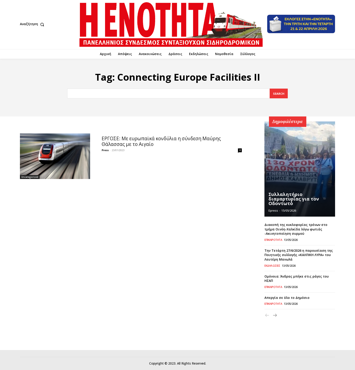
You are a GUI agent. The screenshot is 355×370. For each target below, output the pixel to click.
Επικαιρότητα (273, 240)
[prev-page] (267, 315)
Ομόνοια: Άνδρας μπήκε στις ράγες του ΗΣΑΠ (296, 278)
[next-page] (274, 315)
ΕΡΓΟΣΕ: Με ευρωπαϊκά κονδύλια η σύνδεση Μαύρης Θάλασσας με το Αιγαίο (161, 141)
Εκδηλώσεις (272, 265)
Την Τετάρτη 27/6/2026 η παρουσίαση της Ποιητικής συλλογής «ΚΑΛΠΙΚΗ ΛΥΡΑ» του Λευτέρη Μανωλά (298, 254)
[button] (33, 24)
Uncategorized (29, 177)
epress (273, 210)
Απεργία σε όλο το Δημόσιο (286, 297)
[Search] (279, 93)
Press (105, 150)
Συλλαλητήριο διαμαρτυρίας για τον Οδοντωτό (294, 198)
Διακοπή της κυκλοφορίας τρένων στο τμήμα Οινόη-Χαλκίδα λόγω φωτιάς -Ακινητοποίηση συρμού (295, 228)
